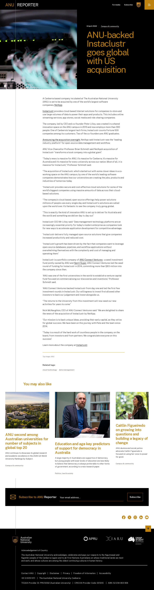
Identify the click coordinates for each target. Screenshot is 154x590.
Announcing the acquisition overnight (61, 139)
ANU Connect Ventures (91, 259)
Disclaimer (54, 573)
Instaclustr (48, 111)
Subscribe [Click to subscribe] (135, 497)
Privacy (66, 573)
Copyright (41, 573)
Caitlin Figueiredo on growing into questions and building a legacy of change (132, 434)
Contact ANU (27, 573)
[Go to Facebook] (124, 517)
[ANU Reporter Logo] (22, 4)
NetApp (58, 105)
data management (66, 370)
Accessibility (105, 573)
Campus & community (110, 26)
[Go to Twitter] (129, 517)
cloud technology (50, 370)
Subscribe (128, 5)
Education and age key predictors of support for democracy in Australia (82, 448)
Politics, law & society (64, 473)
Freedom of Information (84, 573)
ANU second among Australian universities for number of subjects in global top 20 (26, 441)
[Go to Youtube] (147, 517)
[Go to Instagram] (135, 517)
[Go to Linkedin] (141, 517)
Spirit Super (80, 263)
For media (116, 5)
